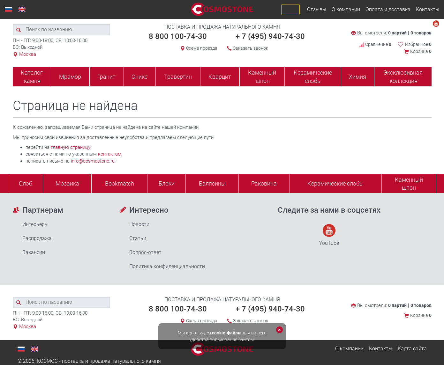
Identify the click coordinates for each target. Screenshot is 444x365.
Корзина (421, 51)
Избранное (418, 44)
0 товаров (421, 32)
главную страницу (70, 147)
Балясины (212, 183)
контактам (109, 154)
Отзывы (316, 9)
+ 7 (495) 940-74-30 (270, 36)
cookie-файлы (227, 332)
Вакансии (33, 252)
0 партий (397, 32)
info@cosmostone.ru (93, 161)
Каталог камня (32, 76)
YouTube (329, 235)
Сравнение (375, 44)
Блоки (167, 183)
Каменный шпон (262, 76)
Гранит (106, 76)
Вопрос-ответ (145, 252)
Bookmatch (119, 183)
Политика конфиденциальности (167, 266)
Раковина (264, 183)
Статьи (137, 238)
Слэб (25, 183)
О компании (346, 9)
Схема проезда (201, 48)
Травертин (178, 76)
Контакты (427, 9)
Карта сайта (412, 348)
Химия (357, 76)
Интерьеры (35, 224)
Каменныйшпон (409, 183)
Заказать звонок (250, 48)
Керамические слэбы (313, 76)
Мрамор (70, 76)
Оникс (139, 76)
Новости (139, 224)
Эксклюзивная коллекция (403, 76)
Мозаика (67, 183)
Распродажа (37, 238)
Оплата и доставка (387, 9)
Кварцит (219, 76)
